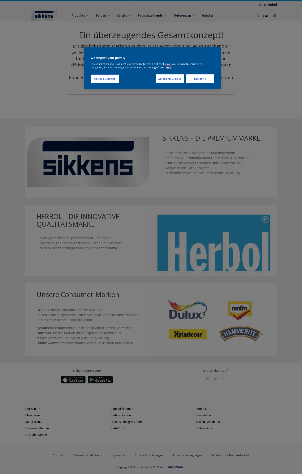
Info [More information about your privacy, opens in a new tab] (169, 67)
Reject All (200, 78)
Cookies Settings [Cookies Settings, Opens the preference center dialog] (104, 78)
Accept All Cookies (169, 78)
